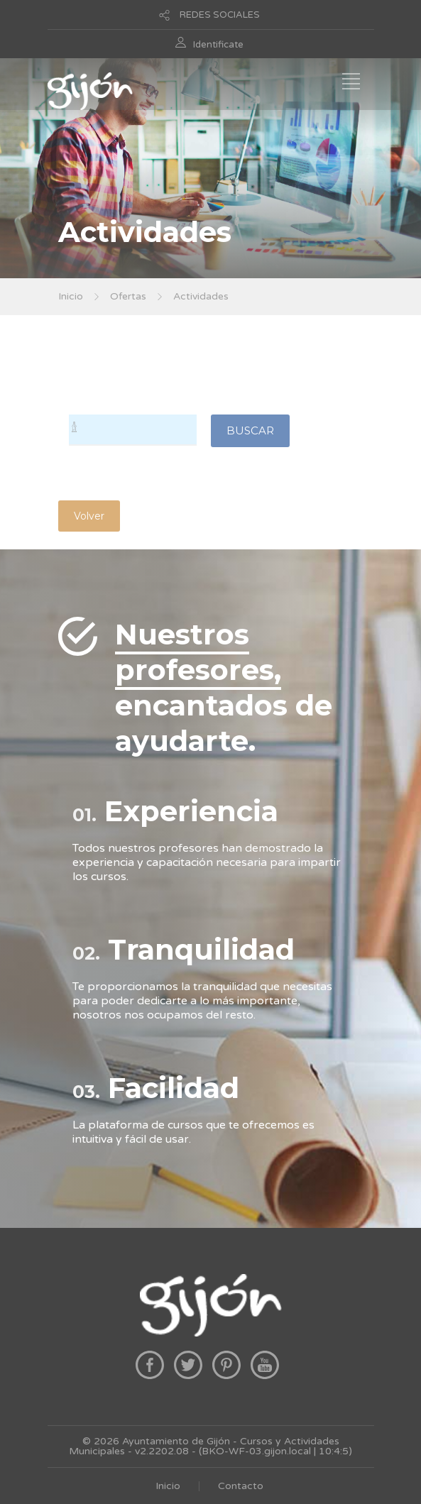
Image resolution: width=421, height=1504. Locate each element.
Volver (89, 516)
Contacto (240, 1486)
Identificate (218, 44)
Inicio (70, 296)
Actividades (201, 296)
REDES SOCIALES (220, 15)
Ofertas (128, 296)
